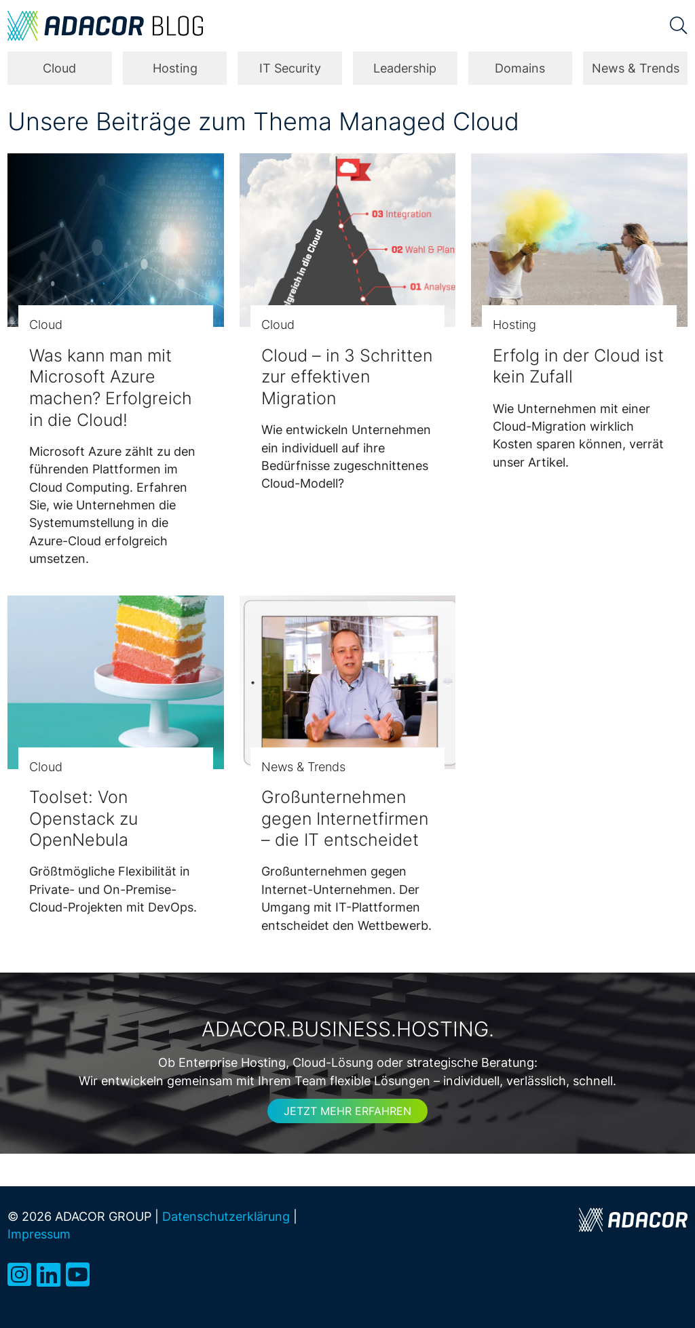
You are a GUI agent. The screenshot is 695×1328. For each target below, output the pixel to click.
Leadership (404, 68)
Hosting (175, 68)
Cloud (59, 68)
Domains (520, 68)
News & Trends (635, 68)
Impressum (39, 1234)
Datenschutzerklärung (226, 1216)
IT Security (290, 68)
